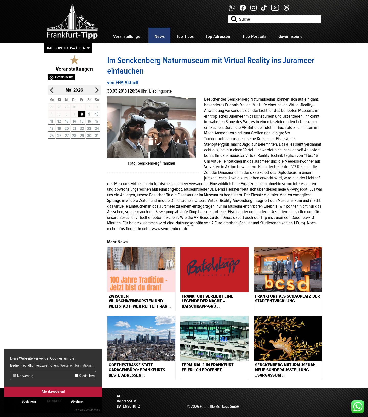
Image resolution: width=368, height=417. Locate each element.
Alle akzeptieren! (53, 391)
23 (89, 128)
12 (59, 121)
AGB (120, 396)
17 (96, 121)
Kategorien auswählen (66, 48)
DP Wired (94, 410)
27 (67, 135)
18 (51, 128)
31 (96, 135)
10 (96, 114)
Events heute (64, 77)
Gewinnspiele (290, 36)
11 (51, 121)
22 (82, 128)
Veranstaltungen (128, 36)
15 (81, 121)
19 (59, 128)
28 (74, 135)
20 (67, 128)
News (160, 36)
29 (82, 135)
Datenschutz (128, 406)
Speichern (29, 401)
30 (89, 135)
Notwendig (23, 375)
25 (52, 135)
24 (97, 128)
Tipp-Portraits (254, 36)
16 (89, 121)
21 (74, 128)
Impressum (126, 401)
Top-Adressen (218, 36)
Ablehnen (77, 401)
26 (59, 135)
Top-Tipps (185, 36)
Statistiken (85, 375)
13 (66, 121)
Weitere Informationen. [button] (77, 365)
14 (74, 121)
